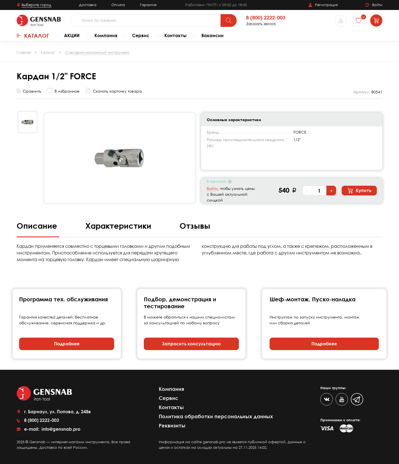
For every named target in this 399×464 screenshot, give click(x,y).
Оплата (118, 4)
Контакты (175, 35)
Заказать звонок (261, 24)
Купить (359, 191)
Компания (105, 35)
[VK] (326, 399)
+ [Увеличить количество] (331, 190)
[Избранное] (358, 20)
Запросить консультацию (191, 343)
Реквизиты (172, 425)
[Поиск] (229, 20)
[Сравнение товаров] (341, 20)
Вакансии (212, 35)
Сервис (140, 35)
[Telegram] (357, 399)
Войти (212, 188)
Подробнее (67, 343)
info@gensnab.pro (60, 429)
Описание (38, 225)
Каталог (33, 35)
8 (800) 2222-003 (265, 18)
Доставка (87, 4)
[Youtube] (342, 399)
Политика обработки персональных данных (216, 416)
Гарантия (148, 4)
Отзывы (195, 225)
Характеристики (119, 225)
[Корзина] (376, 20)
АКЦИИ (72, 35)
